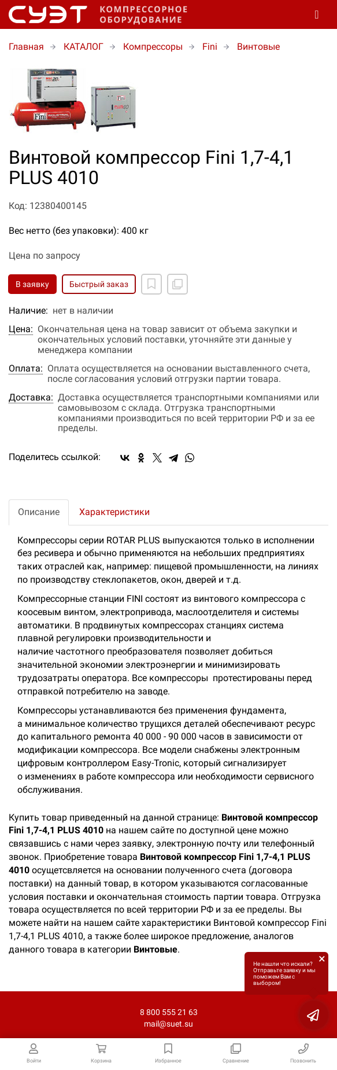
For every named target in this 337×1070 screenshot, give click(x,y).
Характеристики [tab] (114, 511)
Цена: (21, 329)
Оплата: (26, 368)
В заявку (32, 284)
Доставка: (31, 397)
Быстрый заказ (98, 284)
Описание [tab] (39, 511)
